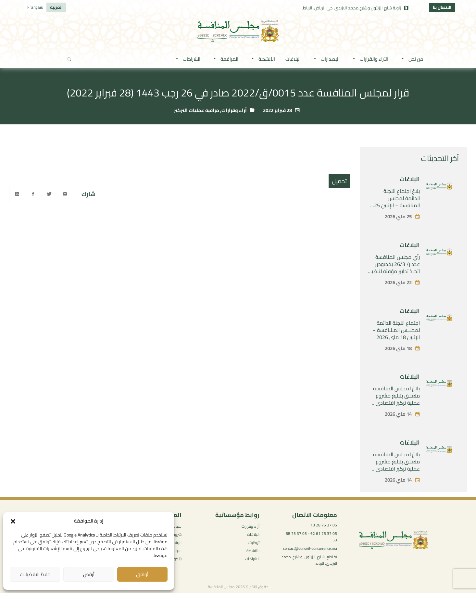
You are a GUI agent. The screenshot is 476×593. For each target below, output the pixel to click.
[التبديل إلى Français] (35, 7)
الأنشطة (252, 550)
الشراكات (252, 558)
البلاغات (410, 179)
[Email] (65, 194)
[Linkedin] (17, 194)
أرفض (88, 574)
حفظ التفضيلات (35, 574)
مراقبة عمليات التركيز (196, 110)
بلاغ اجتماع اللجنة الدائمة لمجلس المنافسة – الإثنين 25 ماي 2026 (397, 201)
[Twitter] (49, 194)
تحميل (339, 181)
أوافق (142, 574)
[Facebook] (33, 194)
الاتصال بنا (442, 7)
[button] (13, 521)
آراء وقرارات (234, 110)
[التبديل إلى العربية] (56, 7)
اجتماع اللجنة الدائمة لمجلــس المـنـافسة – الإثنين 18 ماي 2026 (396, 330)
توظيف (253, 542)
